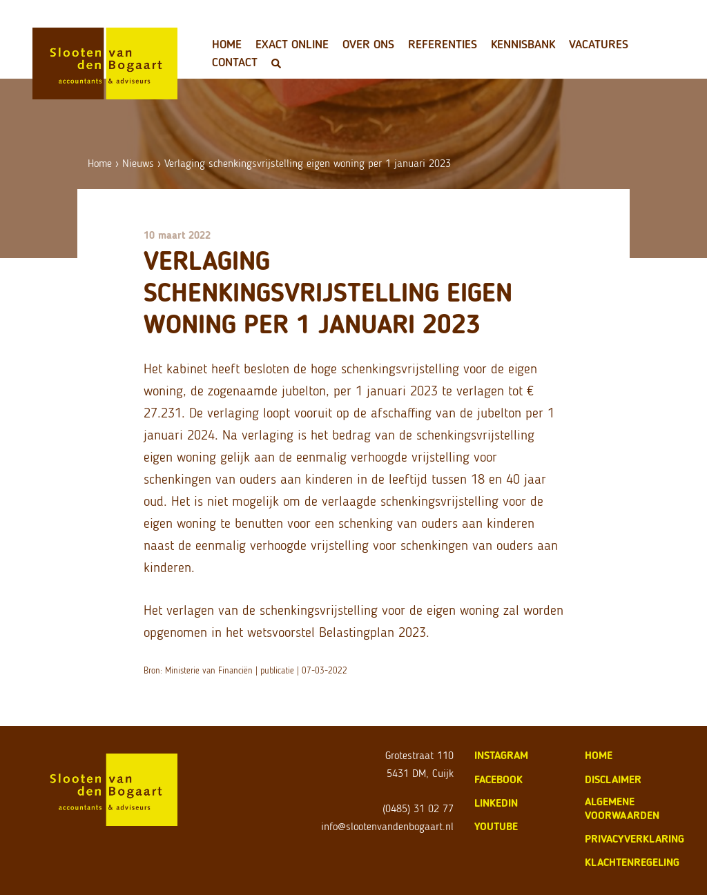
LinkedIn (496, 802)
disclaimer (613, 779)
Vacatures (598, 44)
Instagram (501, 755)
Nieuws (138, 163)
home (598, 755)
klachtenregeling (632, 862)
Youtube (496, 826)
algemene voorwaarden (622, 808)
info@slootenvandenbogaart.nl (387, 826)
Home (227, 44)
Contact (235, 62)
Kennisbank (523, 44)
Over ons (368, 44)
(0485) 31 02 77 (418, 808)
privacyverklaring (634, 838)
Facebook (498, 779)
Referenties (442, 44)
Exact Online (292, 44)
